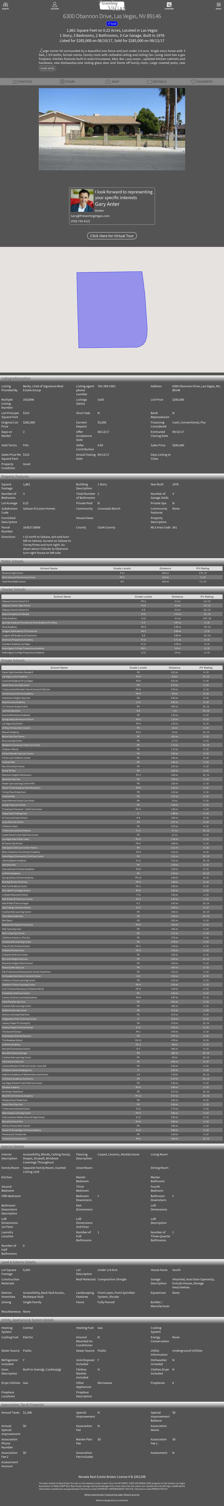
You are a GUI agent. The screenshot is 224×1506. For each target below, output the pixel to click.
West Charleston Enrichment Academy (21, 851)
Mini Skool (7, 920)
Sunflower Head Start (12, 1091)
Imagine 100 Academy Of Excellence (19, 631)
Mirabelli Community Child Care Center (21, 745)
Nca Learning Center (12, 740)
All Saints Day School (12, 843)
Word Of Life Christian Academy (17, 1095)
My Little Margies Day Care (15, 958)
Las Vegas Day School (12, 723)
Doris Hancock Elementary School (18, 577)
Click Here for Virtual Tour (112, 235)
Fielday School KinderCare (14, 1100)
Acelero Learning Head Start (16, 1014)
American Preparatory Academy (17, 639)
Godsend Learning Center (14, 1010)
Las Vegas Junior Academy (14, 676)
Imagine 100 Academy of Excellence (19, 635)
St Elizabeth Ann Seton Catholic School (21, 976)
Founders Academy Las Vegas (16, 644)
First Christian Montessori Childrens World (23, 988)
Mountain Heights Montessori (16, 774)
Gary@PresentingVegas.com (90, 216)
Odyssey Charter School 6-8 (15, 609)
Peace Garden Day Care (13, 967)
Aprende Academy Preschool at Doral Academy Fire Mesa (29, 622)
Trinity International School (16, 1108)
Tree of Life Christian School (16, 946)
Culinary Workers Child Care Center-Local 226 (24, 1065)
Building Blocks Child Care (15, 881)
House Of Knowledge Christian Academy (21, 1130)
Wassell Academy (10, 732)
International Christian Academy (18, 869)
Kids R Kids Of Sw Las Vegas (15, 903)
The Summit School (11, 1031)
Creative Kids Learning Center (16, 911)
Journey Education (11, 710)
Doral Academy (9, 626)
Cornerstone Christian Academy (17, 693)
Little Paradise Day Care (13, 1001)
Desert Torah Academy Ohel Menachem (21, 787)
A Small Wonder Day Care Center (18, 753)
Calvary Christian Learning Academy (19, 997)
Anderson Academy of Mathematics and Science (25, 1074)
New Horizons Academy (13, 702)
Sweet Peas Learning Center (16, 685)
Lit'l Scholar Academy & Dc (15, 706)
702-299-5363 (106, 386)
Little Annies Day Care (13, 1061)
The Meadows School (12, 1040)
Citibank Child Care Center (15, 954)
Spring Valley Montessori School (18, 719)
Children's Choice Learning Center (18, 980)
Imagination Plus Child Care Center (19, 1018)
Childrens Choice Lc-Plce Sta (16, 937)
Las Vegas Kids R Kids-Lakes (15, 839)
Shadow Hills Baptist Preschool (17, 924)
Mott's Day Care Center (13, 933)
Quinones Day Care (11, 779)
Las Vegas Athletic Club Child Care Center (22, 1083)
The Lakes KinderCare (12, 916)
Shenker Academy (10, 1087)
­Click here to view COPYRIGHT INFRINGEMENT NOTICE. (106, 1488)
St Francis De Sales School (14, 817)
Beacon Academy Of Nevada (15, 614)
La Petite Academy (11, 873)
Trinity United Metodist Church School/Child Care (26, 689)
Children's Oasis (10, 826)
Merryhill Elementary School (16, 1048)
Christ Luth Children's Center (16, 757)
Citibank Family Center (13, 950)
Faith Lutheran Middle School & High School (23, 1117)
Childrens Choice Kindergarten (17, 1070)
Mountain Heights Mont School (17, 963)
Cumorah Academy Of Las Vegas (17, 680)
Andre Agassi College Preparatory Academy (23, 648)
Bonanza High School (12, 573)
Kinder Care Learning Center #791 (18, 783)
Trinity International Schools (16, 830)
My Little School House (13, 766)
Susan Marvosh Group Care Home (18, 800)
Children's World (10, 749)
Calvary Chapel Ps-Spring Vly (16, 1023)
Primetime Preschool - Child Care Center (22, 809)
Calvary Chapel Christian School (17, 1027)
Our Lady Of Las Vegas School (16, 890)
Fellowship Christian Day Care (16, 1035)
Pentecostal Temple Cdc (14, 1134)
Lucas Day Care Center (13, 822)
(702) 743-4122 (80, 221)
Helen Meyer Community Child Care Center (23, 856)
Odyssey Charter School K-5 (15, 601)
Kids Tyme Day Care (11, 929)
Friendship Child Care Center (16, 993)
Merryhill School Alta (12, 1121)
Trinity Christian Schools (14, 1138)
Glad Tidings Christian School (16, 907)
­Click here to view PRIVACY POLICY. (151, 1488)
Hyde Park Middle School (14, 581)
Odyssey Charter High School (16, 605)
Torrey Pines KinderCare (14, 792)
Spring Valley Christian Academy (17, 877)
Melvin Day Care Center (13, 736)
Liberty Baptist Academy (14, 860)
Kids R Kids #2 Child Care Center (17, 899)
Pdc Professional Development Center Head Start (26, 971)
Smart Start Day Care (12, 1104)
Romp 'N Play (8, 770)
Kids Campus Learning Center (16, 1112)
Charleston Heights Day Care (16, 697)
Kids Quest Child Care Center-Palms (19, 847)
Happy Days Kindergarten (14, 813)
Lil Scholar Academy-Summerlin (17, 1078)
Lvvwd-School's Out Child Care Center (20, 834)
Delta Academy (9, 618)
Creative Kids (8, 762)
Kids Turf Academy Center (14, 886)
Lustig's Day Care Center (14, 804)
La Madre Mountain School (15, 894)
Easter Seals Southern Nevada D (17, 672)
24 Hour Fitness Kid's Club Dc (16, 727)
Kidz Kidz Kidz (9, 864)
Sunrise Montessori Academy (16, 715)
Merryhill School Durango (14, 1053)
